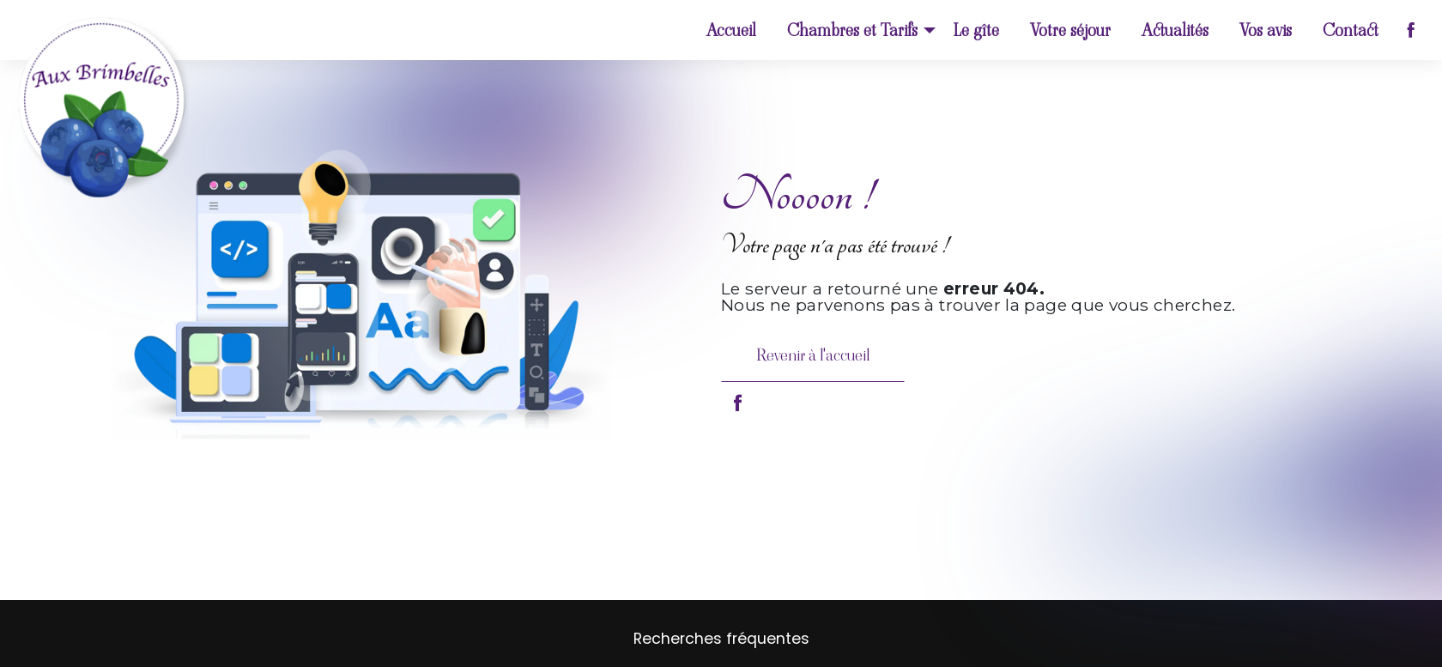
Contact (1350, 30)
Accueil (731, 30)
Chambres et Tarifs (852, 30)
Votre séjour (1070, 30)
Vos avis (1265, 30)
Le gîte (976, 30)
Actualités (1175, 30)
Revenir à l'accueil (812, 355)
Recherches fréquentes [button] (721, 638)
